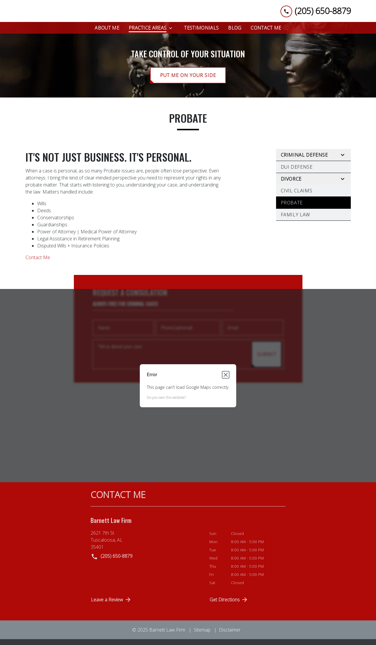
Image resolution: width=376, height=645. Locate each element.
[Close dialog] (225, 379)
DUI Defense (297, 172)
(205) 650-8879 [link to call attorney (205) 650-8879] (111, 561)
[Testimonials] (201, 32)
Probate (292, 207)
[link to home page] (63, 13)
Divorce (291, 184)
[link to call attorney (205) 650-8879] (315, 13)
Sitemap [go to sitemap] (202, 634)
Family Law (295, 219)
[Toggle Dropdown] (172, 32)
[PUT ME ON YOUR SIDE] (188, 80)
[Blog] (235, 32)
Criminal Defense (304, 160)
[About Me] (107, 32)
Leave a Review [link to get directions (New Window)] (111, 604)
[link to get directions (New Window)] (145, 544)
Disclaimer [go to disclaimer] (230, 634)
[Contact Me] (265, 32)
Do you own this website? (166, 402)
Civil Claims (296, 195)
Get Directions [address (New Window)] (229, 604)
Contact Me (37, 262)
